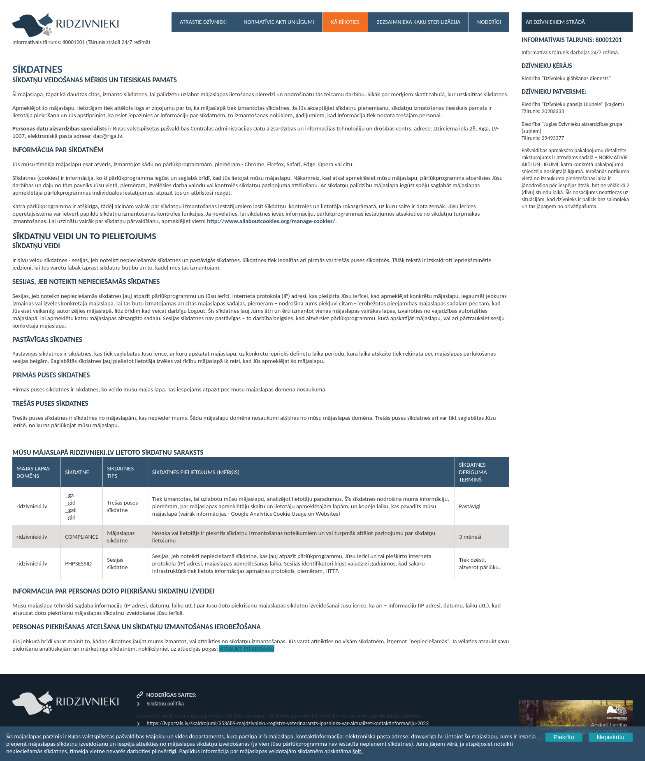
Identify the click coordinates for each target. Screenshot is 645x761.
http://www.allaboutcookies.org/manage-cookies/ (271, 221)
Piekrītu (564, 737)
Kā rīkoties (345, 22)
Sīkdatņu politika (165, 703)
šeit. (358, 751)
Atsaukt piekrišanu (246, 648)
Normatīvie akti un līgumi (279, 22)
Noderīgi (489, 22)
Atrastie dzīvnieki (203, 22)
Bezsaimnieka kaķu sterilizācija (418, 22)
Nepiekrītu (610, 737)
